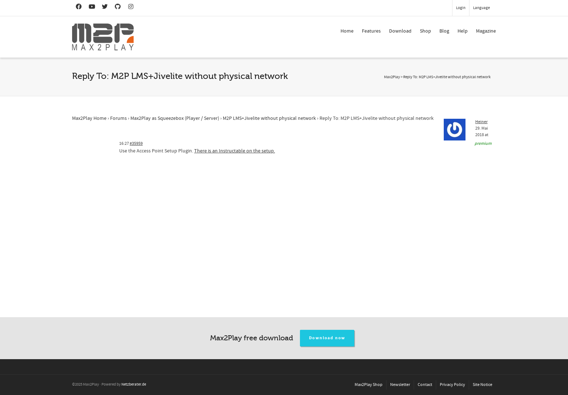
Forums (118, 118)
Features (371, 31)
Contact (425, 384)
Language (481, 7)
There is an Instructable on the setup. (234, 151)
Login (460, 7)
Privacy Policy (452, 384)
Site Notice (482, 384)
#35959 (136, 143)
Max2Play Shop (369, 384)
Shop (425, 31)
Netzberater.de (133, 384)
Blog (444, 31)
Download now (327, 338)
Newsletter (400, 384)
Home (347, 31)
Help (463, 31)
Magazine (486, 31)
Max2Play (392, 77)
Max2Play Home (89, 118)
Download (400, 31)
